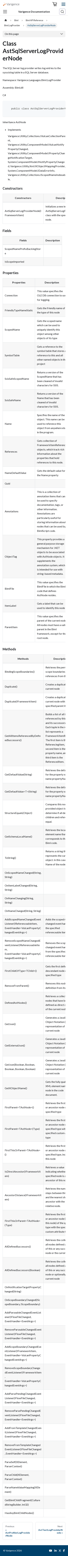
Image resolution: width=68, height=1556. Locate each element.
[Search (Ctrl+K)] (62, 12)
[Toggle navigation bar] (5, 11)
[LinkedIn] (55, 1550)
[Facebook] (64, 1550)
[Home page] (6, 20)
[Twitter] (60, 1550)
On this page (12, 33)
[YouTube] (50, 1550)
